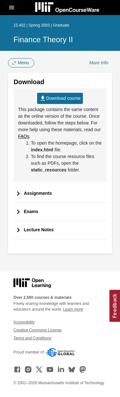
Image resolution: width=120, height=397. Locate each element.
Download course (60, 98)
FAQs (23, 136)
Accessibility (24, 322)
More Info (98, 62)
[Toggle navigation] (11, 7)
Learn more (73, 309)
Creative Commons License (37, 330)
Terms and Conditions (32, 338)
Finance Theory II (43, 39)
